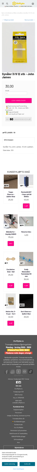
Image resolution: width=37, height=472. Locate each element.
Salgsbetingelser (18, 409)
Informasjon (8, 140)
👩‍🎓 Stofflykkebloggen (18, 421)
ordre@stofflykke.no (18, 402)
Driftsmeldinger (18, 439)
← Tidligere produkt (8, 20)
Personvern (18, 412)
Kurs (18, 442)
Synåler (20, 13)
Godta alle (27, 464)
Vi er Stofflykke (18, 427)
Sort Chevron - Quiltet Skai (26, 313)
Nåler (14, 13)
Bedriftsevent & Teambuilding (18, 433)
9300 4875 (18, 400)
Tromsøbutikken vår (18, 418)
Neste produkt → (30, 20)
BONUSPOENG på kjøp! (18, 436)
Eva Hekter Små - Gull (11, 270)
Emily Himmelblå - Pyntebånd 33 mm (26, 272)
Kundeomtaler (18, 424)
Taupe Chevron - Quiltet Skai (11, 194)
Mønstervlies (26, 232)
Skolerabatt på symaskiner (18, 430)
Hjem (2, 13)
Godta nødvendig (9, 464)
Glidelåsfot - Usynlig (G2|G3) (10, 233)
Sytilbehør (9, 13)
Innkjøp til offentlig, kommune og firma (18, 415)
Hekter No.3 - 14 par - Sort (11, 313)
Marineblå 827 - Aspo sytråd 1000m (26, 194)
